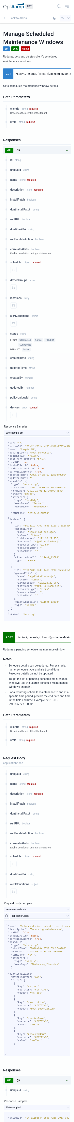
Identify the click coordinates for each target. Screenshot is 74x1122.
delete (25, 48)
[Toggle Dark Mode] (54, 18)
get (6, 48)
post (15, 48)
